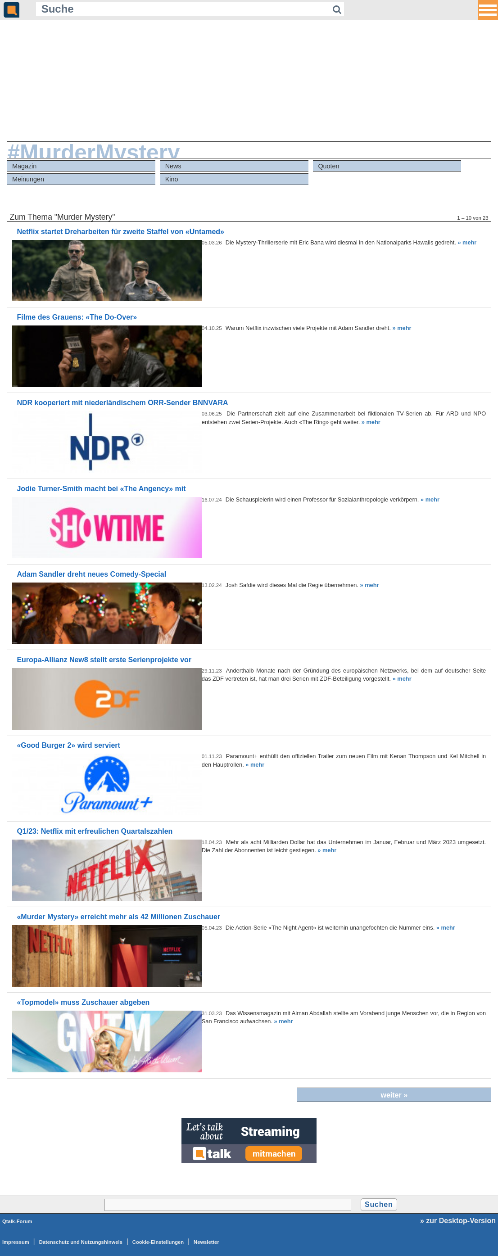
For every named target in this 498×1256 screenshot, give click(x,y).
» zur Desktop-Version (458, 1220)
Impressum (15, 1242)
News (173, 166)
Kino (171, 179)
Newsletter (206, 1242)
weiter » (393, 1095)
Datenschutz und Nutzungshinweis (80, 1242)
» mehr (466, 242)
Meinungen (28, 179)
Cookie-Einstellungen (158, 1242)
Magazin (24, 166)
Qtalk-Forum (17, 1221)
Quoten (328, 166)
